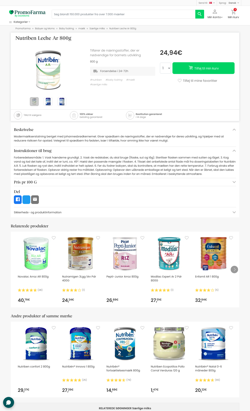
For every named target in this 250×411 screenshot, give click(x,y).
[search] (199, 14)
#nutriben (96, 80)
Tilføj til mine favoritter (197, 81)
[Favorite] (54, 238)
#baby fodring (113, 80)
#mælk (130, 80)
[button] (207, 3)
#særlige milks (98, 84)
